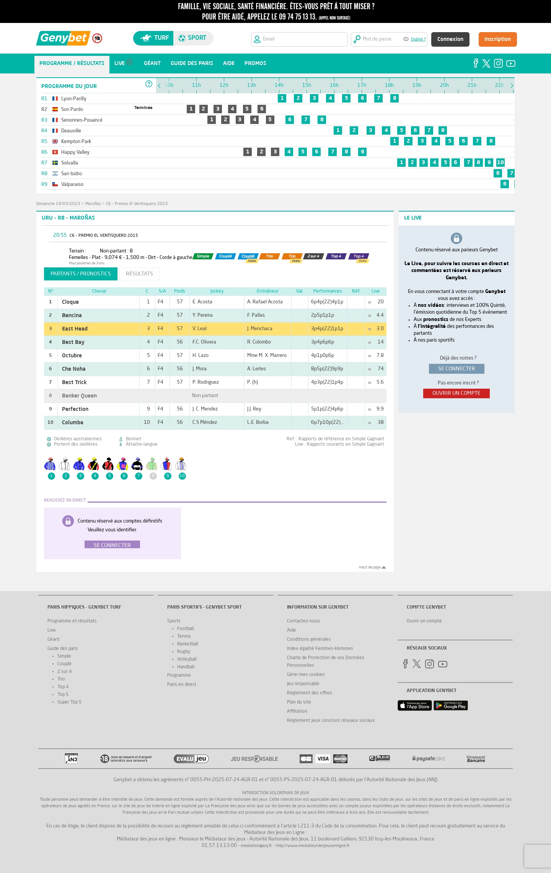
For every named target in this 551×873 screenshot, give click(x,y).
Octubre (72, 355)
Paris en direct (181, 684)
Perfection (75, 409)
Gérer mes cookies (306, 675)
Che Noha (74, 369)
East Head (75, 329)
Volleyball (187, 659)
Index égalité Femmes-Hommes (320, 649)
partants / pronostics (81, 274)
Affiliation (297, 711)
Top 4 (62, 687)
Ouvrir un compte (424, 621)
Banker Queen (79, 396)
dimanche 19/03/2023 (58, 204)
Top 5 (62, 694)
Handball (185, 667)
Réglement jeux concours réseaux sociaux (331, 720)
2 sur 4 (64, 671)
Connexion (450, 39)
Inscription (497, 39)
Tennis (184, 636)
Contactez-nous (303, 621)
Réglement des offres (309, 693)
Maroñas (93, 204)
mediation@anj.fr (256, 846)
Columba (72, 422)
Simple (64, 656)
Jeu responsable (303, 684)
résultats (139, 274)
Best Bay (73, 342)
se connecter (456, 368)
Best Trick (74, 382)
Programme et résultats (72, 621)
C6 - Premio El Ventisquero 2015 (137, 204)
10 (500, 162)
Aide (291, 630)
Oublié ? (418, 39)
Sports (174, 621)
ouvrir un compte (456, 393)
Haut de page (370, 567)
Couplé (64, 664)
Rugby (183, 652)
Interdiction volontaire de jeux (275, 793)
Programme (179, 675)
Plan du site (299, 702)
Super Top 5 (69, 702)
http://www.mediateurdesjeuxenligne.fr (313, 846)
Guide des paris (62, 649)
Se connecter (112, 545)
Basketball (187, 644)
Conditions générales (309, 639)
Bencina (72, 315)
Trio (61, 679)
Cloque (70, 302)
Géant (53, 639)
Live (51, 630)
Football (185, 629)
